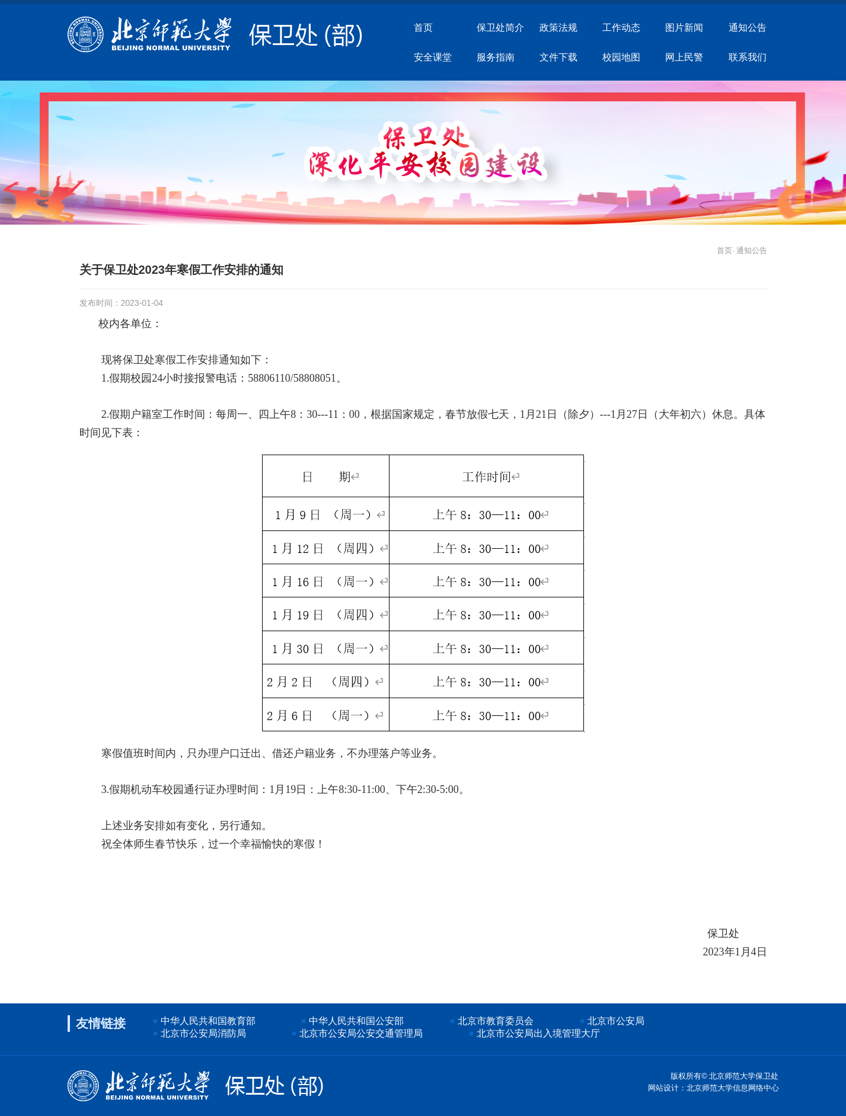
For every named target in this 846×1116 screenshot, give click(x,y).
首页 (423, 27)
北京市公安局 (616, 1021)
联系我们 (748, 57)
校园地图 (621, 57)
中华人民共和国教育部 (208, 1021)
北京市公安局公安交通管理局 (361, 1033)
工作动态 (621, 27)
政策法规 (558, 27)
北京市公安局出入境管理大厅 (538, 1033)
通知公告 (748, 27)
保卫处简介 (500, 27)
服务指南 (496, 57)
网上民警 (684, 57)
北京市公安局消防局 (203, 1033)
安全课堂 (433, 57)
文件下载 (558, 57)
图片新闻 (684, 27)
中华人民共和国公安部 (356, 1021)
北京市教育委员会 (496, 1021)
